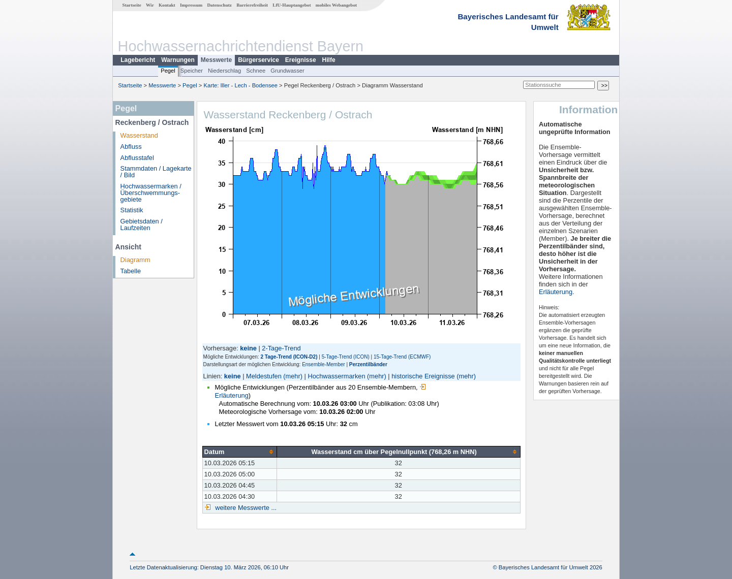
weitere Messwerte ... (245, 507)
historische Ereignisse (422, 376)
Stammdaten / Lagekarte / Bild (156, 172)
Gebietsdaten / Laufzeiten (141, 224)
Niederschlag (224, 71)
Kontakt (167, 5)
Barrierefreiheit (252, 5)
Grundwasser (287, 71)
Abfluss (131, 146)
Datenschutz (219, 5)
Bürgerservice (258, 59)
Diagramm (135, 260)
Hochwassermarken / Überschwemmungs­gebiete (150, 192)
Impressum (191, 5)
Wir (150, 5)
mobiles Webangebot (336, 5)
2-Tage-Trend (281, 348)
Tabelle (130, 271)
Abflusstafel (137, 158)
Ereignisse (300, 59)
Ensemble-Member (323, 364)
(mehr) (292, 376)
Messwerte (216, 59)
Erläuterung (555, 292)
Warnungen (178, 59)
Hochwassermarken (336, 376)
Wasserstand (139, 135)
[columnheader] (239, 451)
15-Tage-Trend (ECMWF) (402, 357)
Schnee (255, 71)
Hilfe (329, 59)
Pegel (168, 71)
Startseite (132, 5)
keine (232, 376)
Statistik (131, 210)
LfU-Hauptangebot (291, 5)
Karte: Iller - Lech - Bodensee (241, 85)
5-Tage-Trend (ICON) (346, 357)
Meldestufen (264, 376)
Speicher (191, 71)
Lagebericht (137, 59)
